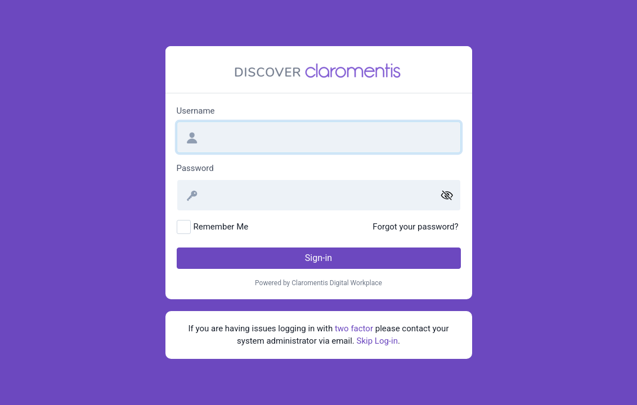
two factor (354, 328)
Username (196, 111)
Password (195, 168)
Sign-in (318, 258)
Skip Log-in (377, 341)
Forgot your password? (415, 227)
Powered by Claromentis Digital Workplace (318, 283)
